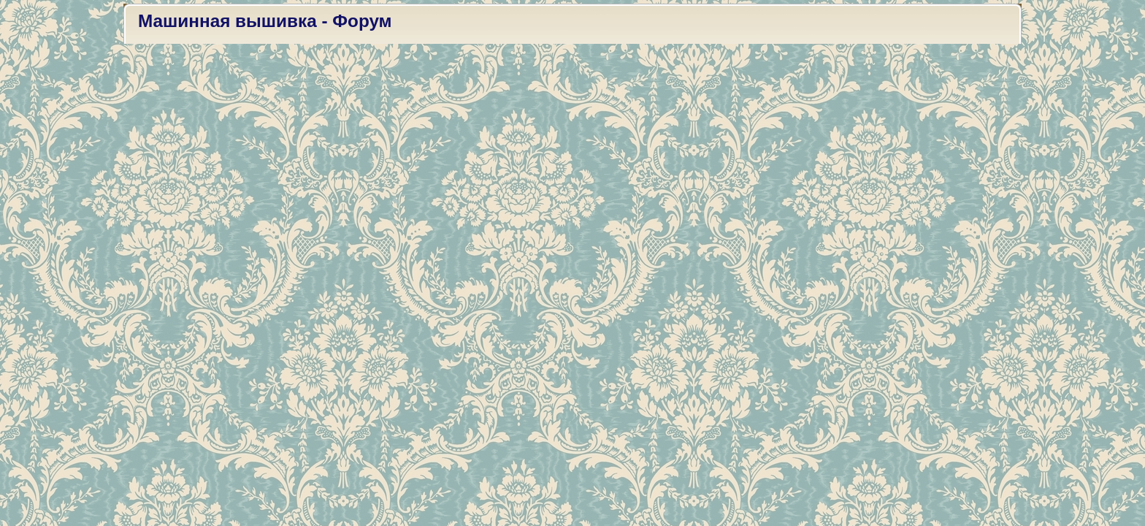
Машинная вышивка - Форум (265, 21)
